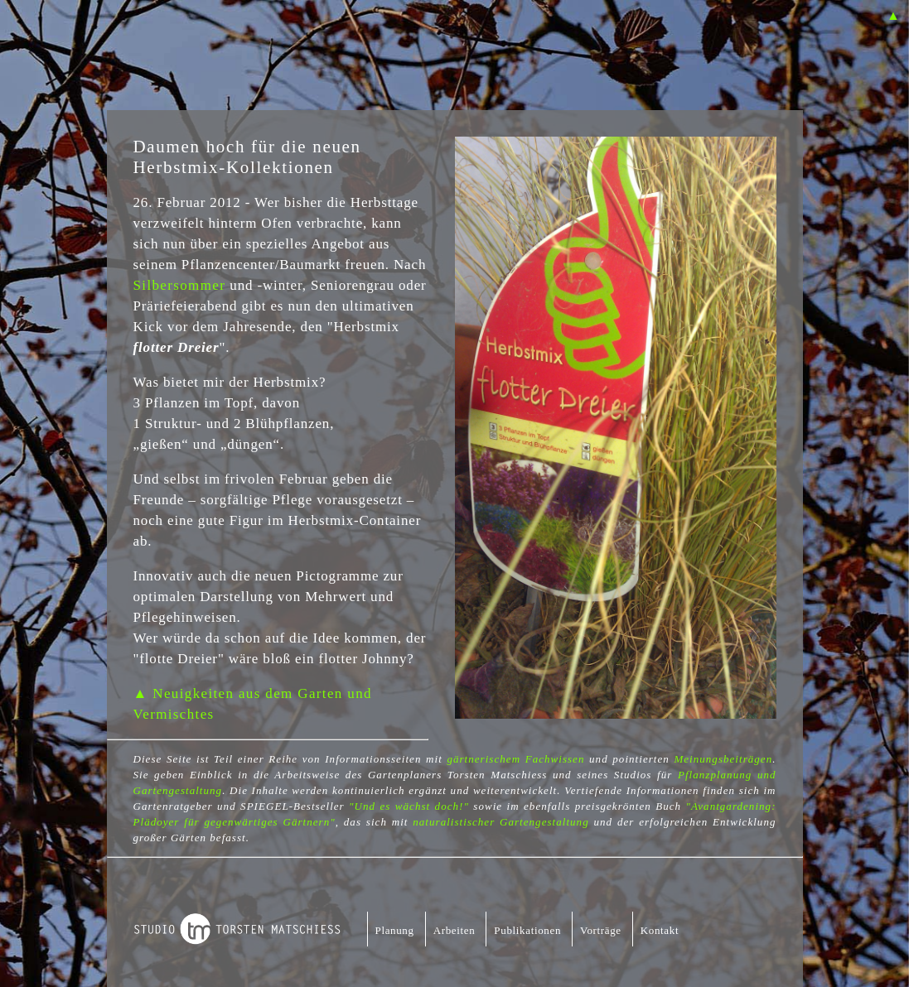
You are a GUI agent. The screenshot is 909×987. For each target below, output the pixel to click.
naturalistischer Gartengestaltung (500, 822)
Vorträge (600, 930)
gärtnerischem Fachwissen (515, 759)
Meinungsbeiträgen (723, 759)
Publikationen (527, 930)
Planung (394, 930)
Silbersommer (179, 285)
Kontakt (660, 930)
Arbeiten (454, 930)
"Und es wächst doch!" (409, 806)
